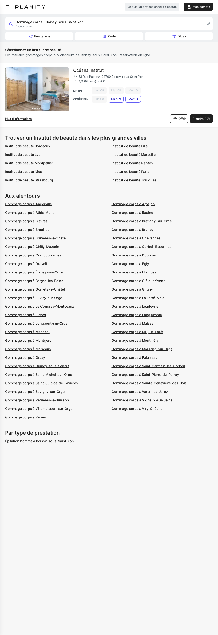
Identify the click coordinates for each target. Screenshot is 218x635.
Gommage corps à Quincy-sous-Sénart (37, 366)
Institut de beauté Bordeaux (27, 146)
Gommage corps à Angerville (28, 204)
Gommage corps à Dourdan (134, 255)
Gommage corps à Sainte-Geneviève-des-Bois (149, 383)
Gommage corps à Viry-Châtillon (138, 408)
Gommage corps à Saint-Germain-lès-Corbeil (148, 366)
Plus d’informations (18, 118)
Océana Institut (88, 70)
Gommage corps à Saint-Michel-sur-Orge (38, 374)
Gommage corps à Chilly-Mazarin (32, 246)
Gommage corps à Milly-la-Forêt (138, 332)
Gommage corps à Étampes (134, 272)
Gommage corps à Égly (130, 264)
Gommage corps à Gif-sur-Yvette (138, 281)
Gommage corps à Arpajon (133, 204)
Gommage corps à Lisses (25, 315)
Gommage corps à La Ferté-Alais (138, 298)
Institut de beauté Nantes (132, 163)
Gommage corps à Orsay (25, 357)
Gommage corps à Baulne (132, 212)
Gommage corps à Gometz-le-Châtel (35, 289)
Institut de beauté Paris (130, 171)
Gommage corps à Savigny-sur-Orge (35, 391)
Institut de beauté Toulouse (134, 180)
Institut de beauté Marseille (134, 154)
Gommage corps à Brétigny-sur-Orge (142, 221)
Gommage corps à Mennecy (27, 332)
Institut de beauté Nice (23, 171)
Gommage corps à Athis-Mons (29, 212)
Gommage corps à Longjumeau (137, 315)
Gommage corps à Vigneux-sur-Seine (142, 400)
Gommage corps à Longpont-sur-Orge (36, 323)
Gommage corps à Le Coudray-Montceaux (39, 306)
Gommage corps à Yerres (25, 417)
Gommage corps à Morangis (28, 349)
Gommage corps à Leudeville (135, 306)
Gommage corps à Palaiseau (135, 357)
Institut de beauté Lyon (24, 154)
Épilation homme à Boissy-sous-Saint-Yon (39, 441)
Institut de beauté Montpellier (29, 163)
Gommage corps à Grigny (132, 289)
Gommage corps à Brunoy (133, 229)
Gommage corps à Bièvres (26, 221)
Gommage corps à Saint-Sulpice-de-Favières (41, 383)
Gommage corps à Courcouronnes (33, 255)
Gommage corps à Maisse (132, 323)
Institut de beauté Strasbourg (29, 180)
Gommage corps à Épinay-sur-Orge (34, 272)
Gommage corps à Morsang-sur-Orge (142, 349)
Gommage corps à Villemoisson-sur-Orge (38, 408)
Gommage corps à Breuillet (27, 229)
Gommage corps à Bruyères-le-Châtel (35, 238)
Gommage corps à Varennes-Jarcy (140, 391)
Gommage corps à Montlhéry (135, 340)
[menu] (7, 6)
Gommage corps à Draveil (26, 264)
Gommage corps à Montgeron (29, 340)
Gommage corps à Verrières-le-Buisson (37, 400)
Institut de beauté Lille (130, 146)
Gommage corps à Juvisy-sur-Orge (33, 298)
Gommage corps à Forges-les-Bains (34, 281)
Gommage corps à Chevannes (136, 238)
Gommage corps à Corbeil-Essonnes (141, 246)
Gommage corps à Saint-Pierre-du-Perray (145, 374)
